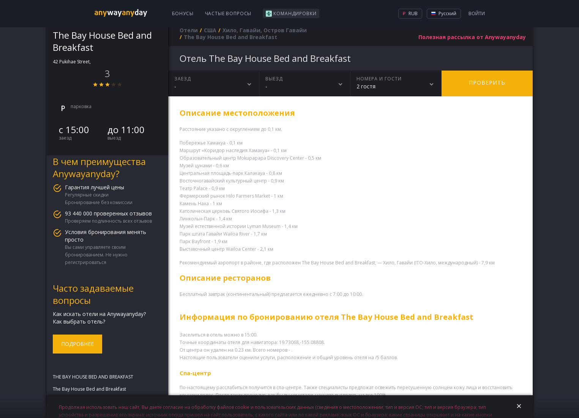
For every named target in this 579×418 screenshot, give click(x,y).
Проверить (487, 82)
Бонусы (183, 13)
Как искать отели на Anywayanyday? (99, 313)
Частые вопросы (228, 13)
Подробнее (77, 343)
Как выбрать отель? (79, 321)
